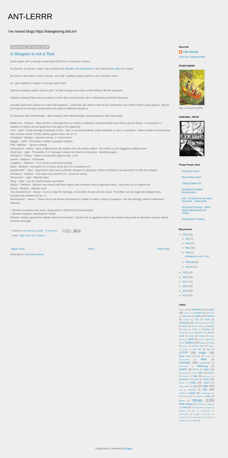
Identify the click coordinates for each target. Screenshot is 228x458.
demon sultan (197, 326)
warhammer (184, 414)
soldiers (182, 393)
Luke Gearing (190, 51)
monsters (184, 362)
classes (210, 316)
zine (195, 420)
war (193, 411)
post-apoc (207, 376)
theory (182, 400)
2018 (185, 277)
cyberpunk (184, 322)
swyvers (199, 396)
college (186, 319)
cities (198, 316)
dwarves (199, 332)
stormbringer (205, 393)
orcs (193, 373)
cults (196, 319)
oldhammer (183, 373)
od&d (21, 235)
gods (191, 339)
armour (187, 313)
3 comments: (52, 230)
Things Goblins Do (191, 183)
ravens (182, 383)
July (187, 238)
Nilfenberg (202, 366)
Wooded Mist (184, 421)
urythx (208, 407)
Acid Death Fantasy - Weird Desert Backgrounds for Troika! (196, 210)
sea (180, 390)
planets (186, 376)
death (185, 326)
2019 (185, 272)
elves (191, 336)
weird (208, 414)
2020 (185, 234)
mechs (208, 356)
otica (201, 372)
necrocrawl (183, 366)
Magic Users (185, 356)
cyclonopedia (200, 323)
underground (197, 407)
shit (205, 389)
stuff (33, 235)
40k (180, 310)
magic (202, 352)
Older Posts (163, 249)
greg (200, 339)
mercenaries (184, 359)
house (185, 346)
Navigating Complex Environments (192, 191)
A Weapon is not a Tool (32, 53)
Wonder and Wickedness (79, 68)
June (188, 243)
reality (193, 382)
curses (207, 319)
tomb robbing (186, 404)
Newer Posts (18, 249)
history (189, 342)
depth (185, 329)
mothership (205, 363)
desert (195, 329)
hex (180, 343)
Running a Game (191, 171)
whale (198, 417)
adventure (197, 309)
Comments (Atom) (34, 254)
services (192, 390)
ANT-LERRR (30, 16)
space (192, 393)
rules (27, 235)
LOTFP (183, 352)
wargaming (205, 411)
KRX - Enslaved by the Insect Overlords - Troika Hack (197, 200)
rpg (194, 386)
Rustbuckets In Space (193, 219)
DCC (212, 323)
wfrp (191, 417)
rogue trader (184, 386)
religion (206, 382)
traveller (200, 404)
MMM (204, 359)
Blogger (128, 448)
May (187, 247)
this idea (115, 68)
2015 (185, 291)
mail (198, 356)
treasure (210, 404)
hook (202, 343)
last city (197, 349)
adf (186, 309)
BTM (212, 313)
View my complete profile (192, 57)
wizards (208, 417)
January (189, 266)
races (206, 379)
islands (211, 346)
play (195, 376)
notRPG (183, 369)
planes (211, 373)
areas (211, 309)
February (190, 262)
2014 (185, 295)
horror (211, 343)
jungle (185, 349)
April (188, 252)
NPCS (196, 369)
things (197, 400)
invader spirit (198, 346)
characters (187, 316)
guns (208, 339)
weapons (40, 235)
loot (208, 349)
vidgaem (182, 411)
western (182, 417)
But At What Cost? (191, 177)
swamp (189, 396)
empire (202, 336)
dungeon (206, 329)
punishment (184, 379)
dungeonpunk (184, 333)
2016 (185, 286)
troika (185, 407)
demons (210, 326)
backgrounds (200, 313)
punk (196, 379)
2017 (185, 281)
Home (91, 249)
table (208, 396)
